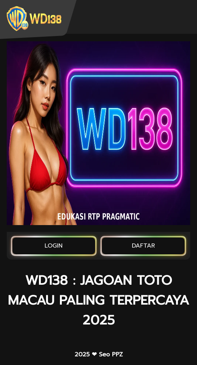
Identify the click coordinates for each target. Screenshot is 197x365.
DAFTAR (143, 245)
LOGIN (54, 245)
